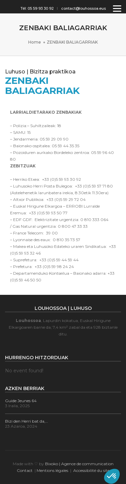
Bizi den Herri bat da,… (26, 421)
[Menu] (117, 8)
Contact (25, 470)
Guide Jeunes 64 (21, 400)
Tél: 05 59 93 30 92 (37, 8)
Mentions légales (52, 470)
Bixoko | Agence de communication (79, 463)
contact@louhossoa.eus (83, 8)
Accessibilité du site (91, 470)
